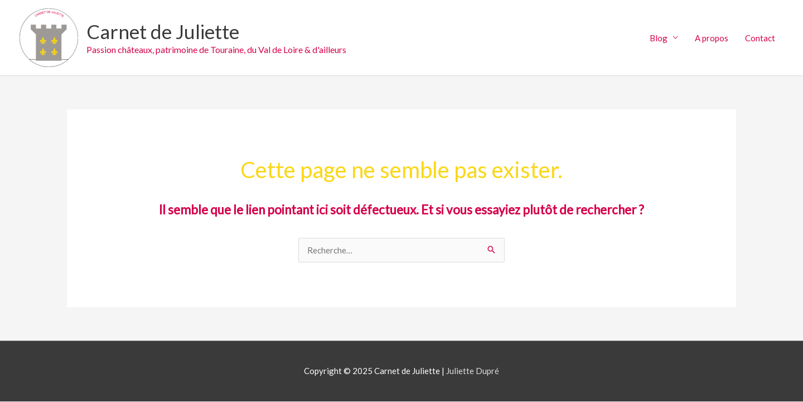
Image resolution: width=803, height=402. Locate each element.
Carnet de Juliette (162, 31)
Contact (760, 38)
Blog (658, 38)
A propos (711, 38)
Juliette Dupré (472, 371)
